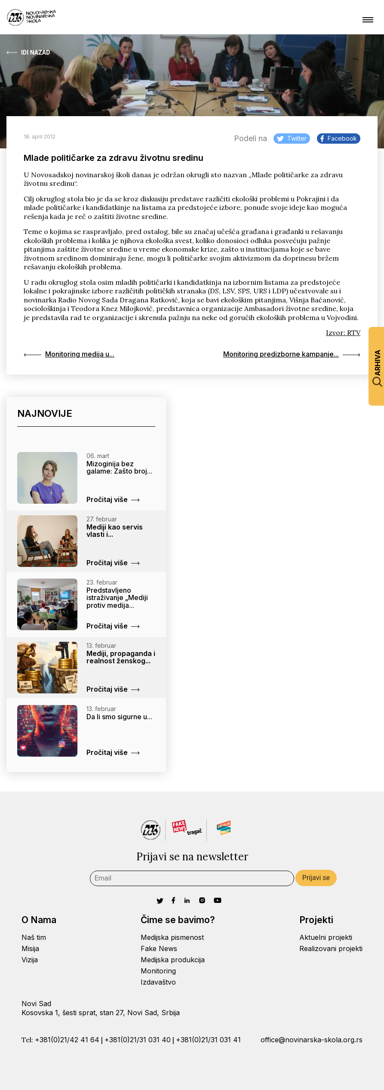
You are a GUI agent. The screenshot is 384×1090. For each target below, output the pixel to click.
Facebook (338, 138)
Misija (30, 948)
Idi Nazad (28, 52)
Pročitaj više (113, 499)
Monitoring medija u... (69, 354)
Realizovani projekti (330, 948)
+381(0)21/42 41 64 (67, 1039)
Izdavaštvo (158, 982)
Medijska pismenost (172, 937)
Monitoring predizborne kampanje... (291, 354)
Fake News (159, 948)
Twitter (292, 138)
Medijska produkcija (173, 959)
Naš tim (34, 937)
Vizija (30, 959)
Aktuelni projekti (325, 937)
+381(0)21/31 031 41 (208, 1039)
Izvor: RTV (343, 332)
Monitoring (158, 971)
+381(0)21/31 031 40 (137, 1039)
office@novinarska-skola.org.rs (311, 1039)
